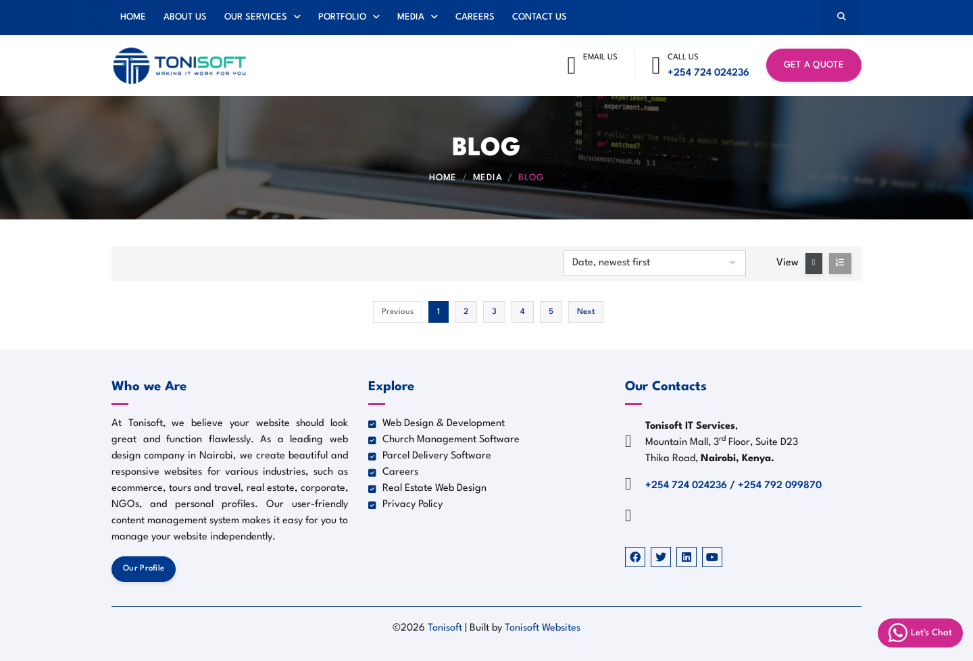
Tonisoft (446, 628)
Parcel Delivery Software (429, 456)
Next (586, 312)
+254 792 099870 (780, 486)
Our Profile (143, 568)
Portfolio (349, 17)
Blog (531, 178)
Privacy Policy (405, 505)
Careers (475, 17)
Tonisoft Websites (542, 628)
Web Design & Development (436, 424)
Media (417, 17)
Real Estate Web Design (427, 488)
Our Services (262, 17)
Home (133, 17)
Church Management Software (444, 440)
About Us (185, 17)
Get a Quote (814, 65)
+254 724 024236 (708, 73)
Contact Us (539, 17)
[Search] (842, 17)
